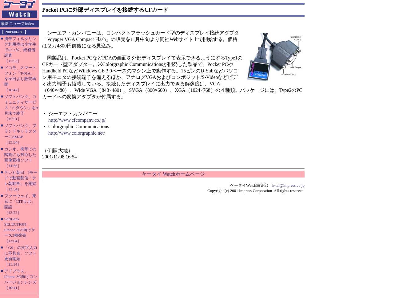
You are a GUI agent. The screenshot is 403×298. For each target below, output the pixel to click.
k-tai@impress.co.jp (288, 185)
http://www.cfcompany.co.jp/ (77, 120)
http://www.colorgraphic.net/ (76, 133)
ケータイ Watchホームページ (173, 174)
